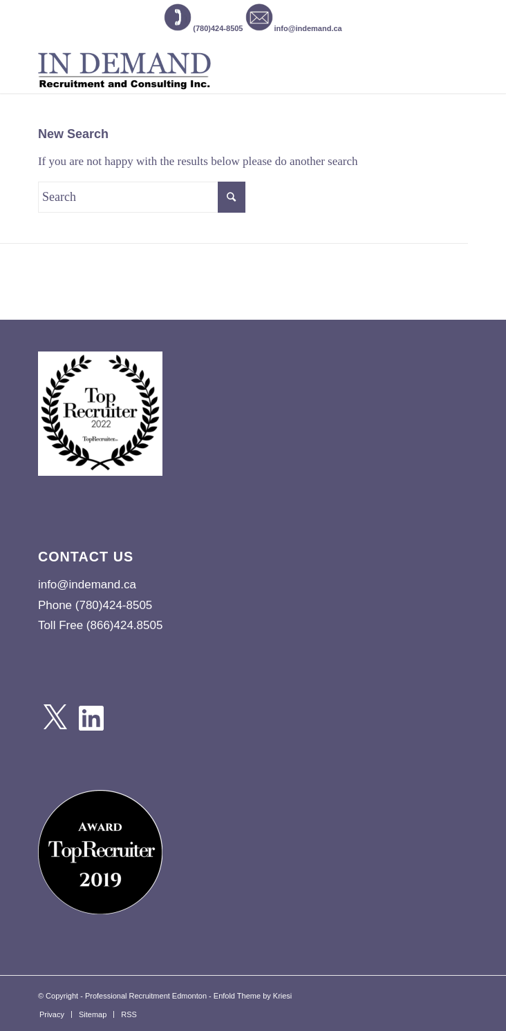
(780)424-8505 (203, 28)
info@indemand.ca (293, 28)
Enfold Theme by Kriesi (253, 996)
